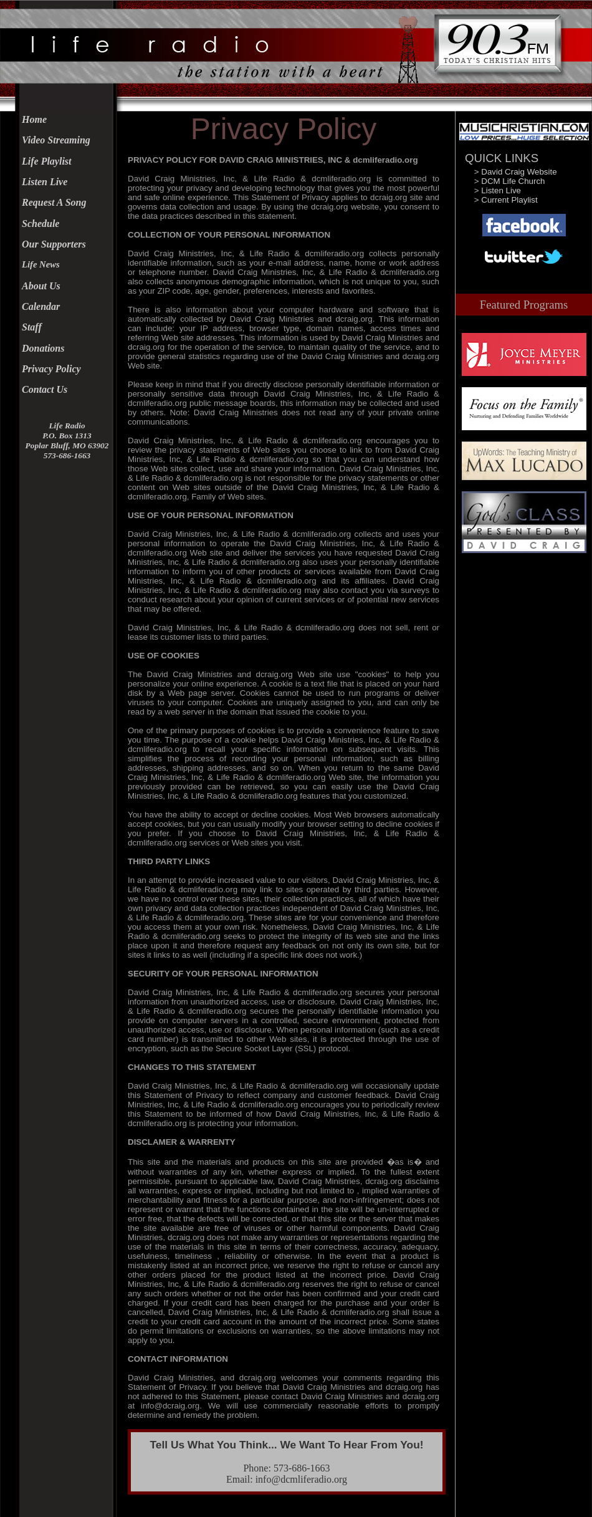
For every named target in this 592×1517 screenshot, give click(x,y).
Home (34, 119)
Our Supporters (54, 244)
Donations (43, 348)
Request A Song (54, 202)
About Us (41, 286)
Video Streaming (56, 140)
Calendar (41, 306)
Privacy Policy (51, 369)
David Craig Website (518, 171)
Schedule (40, 223)
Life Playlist (47, 161)
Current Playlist (509, 200)
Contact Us (44, 389)
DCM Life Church (513, 181)
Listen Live (44, 181)
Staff (32, 327)
